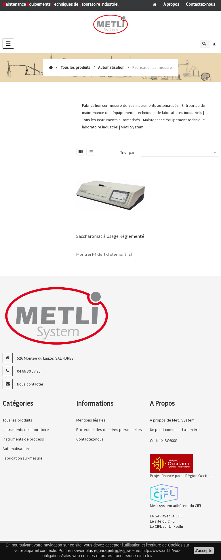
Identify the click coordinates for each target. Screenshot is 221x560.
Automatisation (16, 448)
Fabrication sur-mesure (23, 458)
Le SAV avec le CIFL (166, 516)
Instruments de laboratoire (26, 429)
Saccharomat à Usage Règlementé (110, 236)
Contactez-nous (200, 4)
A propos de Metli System (172, 420)
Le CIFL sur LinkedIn (166, 526)
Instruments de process (23, 439)
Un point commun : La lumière (175, 429)
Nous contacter (30, 384)
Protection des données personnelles (109, 429)
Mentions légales (91, 420)
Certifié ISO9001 (164, 440)
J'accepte (203, 550)
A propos (171, 4)
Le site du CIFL (162, 521)
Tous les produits (17, 420)
